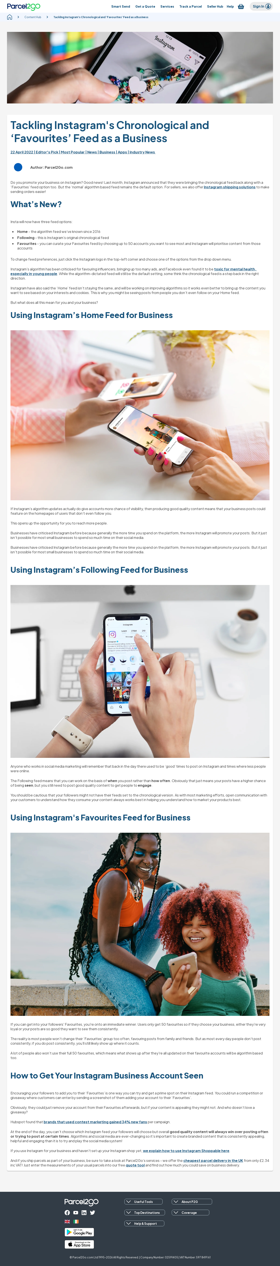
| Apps (122, 152)
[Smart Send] (121, 6)
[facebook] (67, 1212)
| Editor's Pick (46, 152)
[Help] (230, 6)
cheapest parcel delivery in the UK (213, 1160)
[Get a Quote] (145, 6)
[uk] (67, 1221)
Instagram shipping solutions (230, 187)
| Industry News (142, 152)
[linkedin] (84, 1212)
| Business (107, 152)
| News (91, 152)
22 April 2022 (22, 152)
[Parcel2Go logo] (24, 6)
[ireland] (76, 1221)
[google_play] (79, 1232)
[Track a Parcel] (190, 6)
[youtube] (75, 1212)
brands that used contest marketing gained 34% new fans (95, 1122)
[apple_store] (79, 1244)
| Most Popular (72, 152)
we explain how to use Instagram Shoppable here (186, 1150)
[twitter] (92, 1212)
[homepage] (9, 17)
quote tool (135, 1165)
